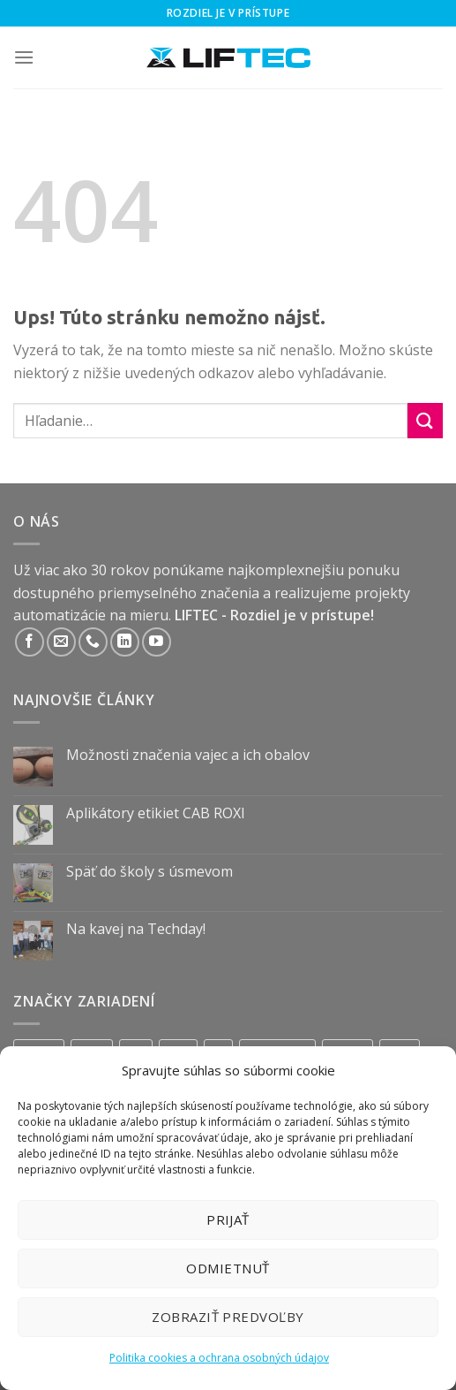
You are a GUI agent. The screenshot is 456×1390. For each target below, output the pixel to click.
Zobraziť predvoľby (227, 1316)
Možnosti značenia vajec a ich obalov (188, 755)
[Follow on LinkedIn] (124, 642)
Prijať (228, 1219)
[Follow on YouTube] (156, 642)
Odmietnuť (227, 1268)
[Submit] (425, 420)
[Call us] (93, 642)
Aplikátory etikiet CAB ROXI (155, 813)
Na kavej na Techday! (136, 929)
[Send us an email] (61, 642)
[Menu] (23, 57)
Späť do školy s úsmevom (149, 871)
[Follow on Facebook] (29, 642)
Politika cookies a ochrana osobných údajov (219, 1357)
